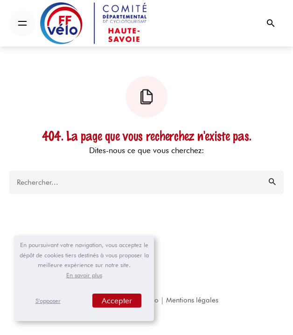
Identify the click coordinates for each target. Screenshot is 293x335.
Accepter (117, 300)
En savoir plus (84, 275)
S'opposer (48, 300)
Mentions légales (192, 300)
